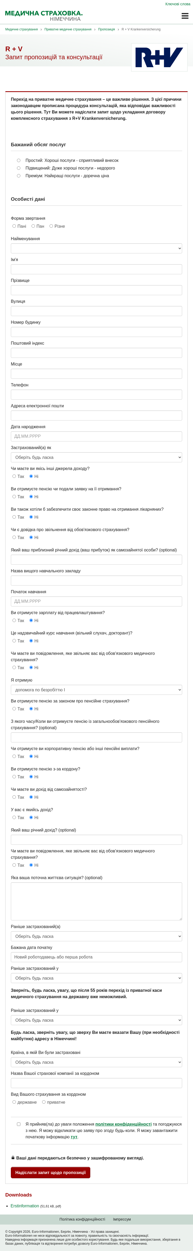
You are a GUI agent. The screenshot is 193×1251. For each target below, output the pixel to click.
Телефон (19, 385)
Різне (60, 226)
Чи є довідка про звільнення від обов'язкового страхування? (70, 529)
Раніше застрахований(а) (35, 926)
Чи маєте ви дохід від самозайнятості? (49, 789)
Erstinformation (36, 1206)
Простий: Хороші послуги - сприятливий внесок (72, 160)
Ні (36, 476)
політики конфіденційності (123, 1124)
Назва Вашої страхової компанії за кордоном (55, 1073)
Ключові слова (177, 4)
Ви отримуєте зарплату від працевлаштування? (58, 612)
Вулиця (18, 301)
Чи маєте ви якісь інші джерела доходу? (50, 468)
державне (27, 1102)
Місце (16, 364)
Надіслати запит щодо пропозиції (50, 1172)
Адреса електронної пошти (37, 406)
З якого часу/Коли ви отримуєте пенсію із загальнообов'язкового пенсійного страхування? (85, 724)
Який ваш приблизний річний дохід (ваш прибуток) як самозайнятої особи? (84, 550)
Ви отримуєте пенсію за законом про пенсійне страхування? (70, 701)
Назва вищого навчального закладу (45, 571)
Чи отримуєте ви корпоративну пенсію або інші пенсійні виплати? (75, 748)
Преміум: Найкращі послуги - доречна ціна (67, 176)
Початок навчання (28, 592)
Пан (40, 226)
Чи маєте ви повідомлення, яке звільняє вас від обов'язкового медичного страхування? (83, 656)
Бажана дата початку (31, 947)
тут (74, 1137)
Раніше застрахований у (35, 968)
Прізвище (20, 280)
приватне (56, 1102)
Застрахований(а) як (31, 447)
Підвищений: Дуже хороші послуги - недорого (70, 168)
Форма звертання (28, 218)
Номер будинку (26, 322)
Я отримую (21, 680)
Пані (21, 226)
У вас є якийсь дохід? (32, 809)
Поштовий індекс (27, 343)
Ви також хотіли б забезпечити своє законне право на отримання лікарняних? (87, 509)
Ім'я (14, 259)
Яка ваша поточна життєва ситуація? (47, 877)
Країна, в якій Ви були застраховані (45, 1052)
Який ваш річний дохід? (34, 830)
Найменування (25, 238)
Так (20, 476)
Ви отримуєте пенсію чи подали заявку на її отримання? (66, 489)
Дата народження (28, 426)
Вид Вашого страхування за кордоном (48, 1094)
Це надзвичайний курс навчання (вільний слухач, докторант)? (71, 633)
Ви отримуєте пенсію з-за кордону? (45, 769)
